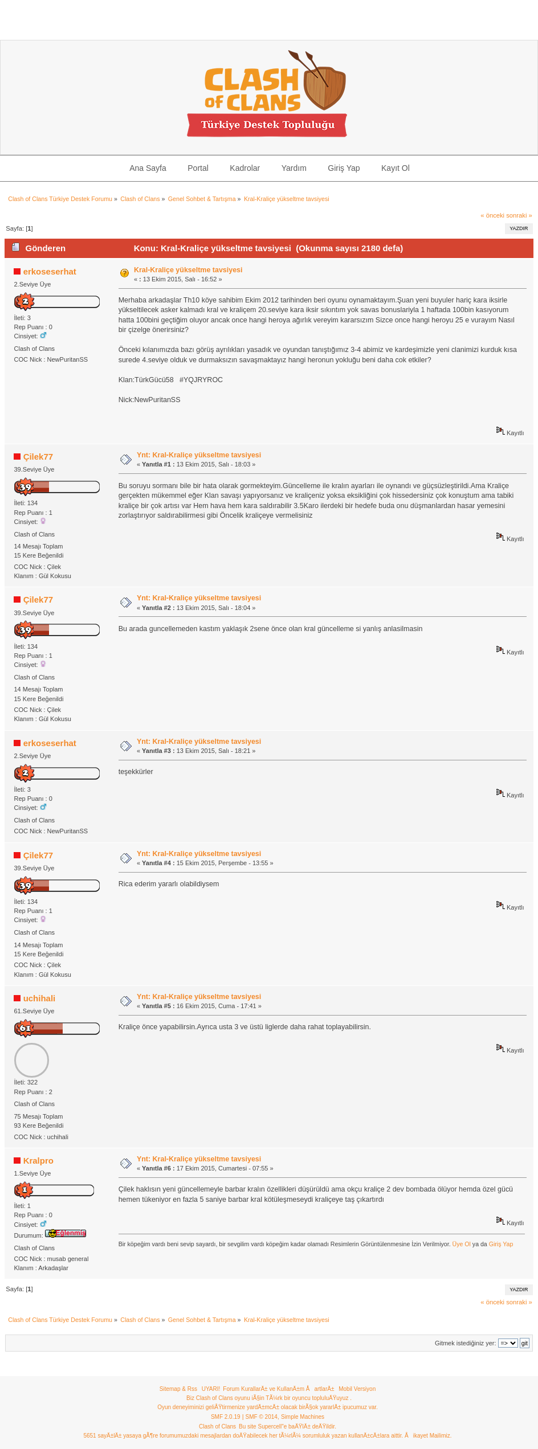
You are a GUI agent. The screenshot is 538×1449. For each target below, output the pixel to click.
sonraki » (519, 215)
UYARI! (211, 1389)
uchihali (39, 998)
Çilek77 (38, 456)
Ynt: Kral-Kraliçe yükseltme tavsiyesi (199, 455)
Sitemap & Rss (178, 1389)
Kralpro (38, 1160)
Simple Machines (302, 1417)
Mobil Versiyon (357, 1389)
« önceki (492, 215)
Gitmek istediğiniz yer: (465, 1343)
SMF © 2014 (262, 1417)
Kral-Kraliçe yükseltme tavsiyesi (188, 270)
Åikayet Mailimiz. (428, 1435)
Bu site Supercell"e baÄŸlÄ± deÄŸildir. (287, 1426)
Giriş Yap (501, 1244)
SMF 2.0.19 (226, 1417)
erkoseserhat (49, 271)
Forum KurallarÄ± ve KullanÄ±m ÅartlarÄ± (278, 1389)
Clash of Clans (217, 1426)
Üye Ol (462, 1244)
